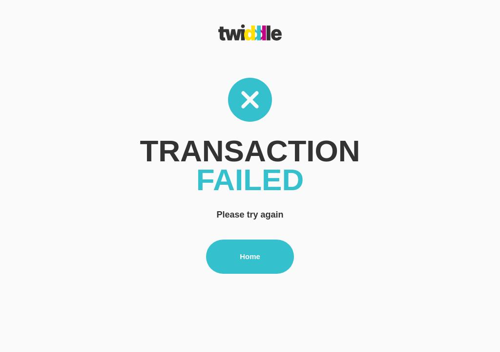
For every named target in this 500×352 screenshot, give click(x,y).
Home (250, 256)
